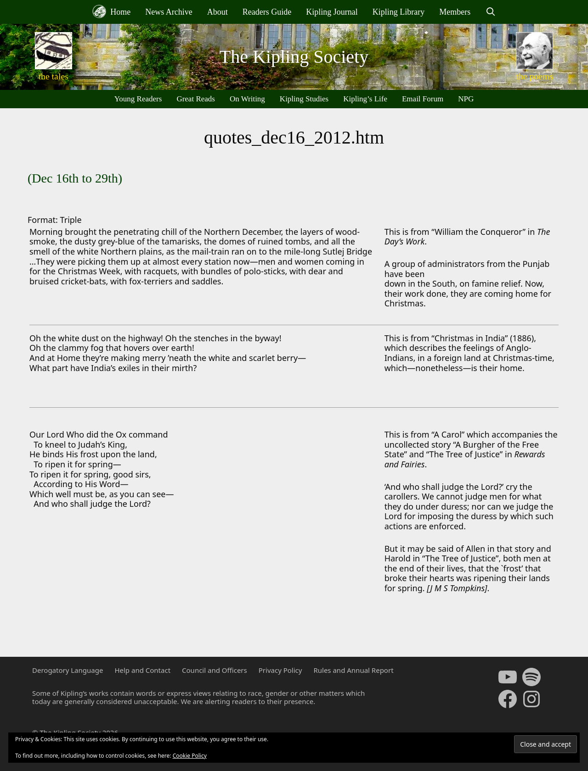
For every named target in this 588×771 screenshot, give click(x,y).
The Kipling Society (294, 56)
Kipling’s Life (365, 98)
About (217, 12)
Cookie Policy (190, 756)
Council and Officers (214, 670)
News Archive (168, 12)
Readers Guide (267, 12)
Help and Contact (142, 670)
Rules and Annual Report (353, 670)
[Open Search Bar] (490, 12)
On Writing (247, 98)
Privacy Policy (280, 670)
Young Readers (138, 98)
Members (454, 12)
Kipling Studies (304, 98)
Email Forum (422, 98)
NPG (466, 98)
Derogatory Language (67, 670)
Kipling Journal (332, 12)
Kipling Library (398, 12)
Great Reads (195, 98)
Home (111, 11)
